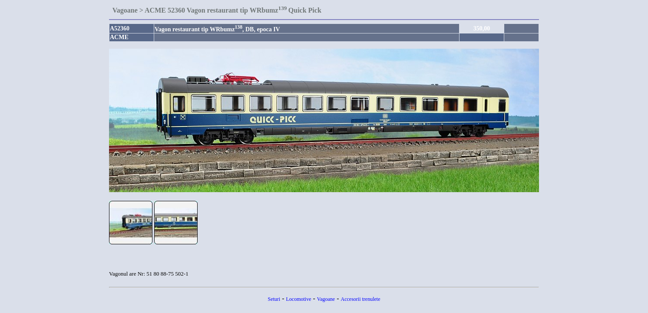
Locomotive (298, 299)
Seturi (274, 299)
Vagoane (326, 299)
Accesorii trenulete (360, 299)
